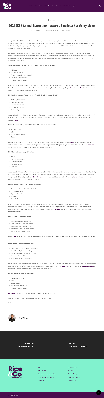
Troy (14, 236)
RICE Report (42, 370)
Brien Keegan (37, 177)
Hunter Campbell (79, 177)
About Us (41, 380)
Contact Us (72, 380)
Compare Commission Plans (47, 374)
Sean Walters (37, 30)
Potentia (57, 209)
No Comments (66, 30)
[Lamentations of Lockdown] (78, 345)
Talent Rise (91, 145)
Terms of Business (74, 377)
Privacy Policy (72, 374)
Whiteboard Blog (73, 367)
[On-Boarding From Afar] (26, 345)
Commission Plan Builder (46, 377)
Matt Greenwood (87, 266)
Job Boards (52, 20)
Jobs (39, 367)
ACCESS (71, 370)
